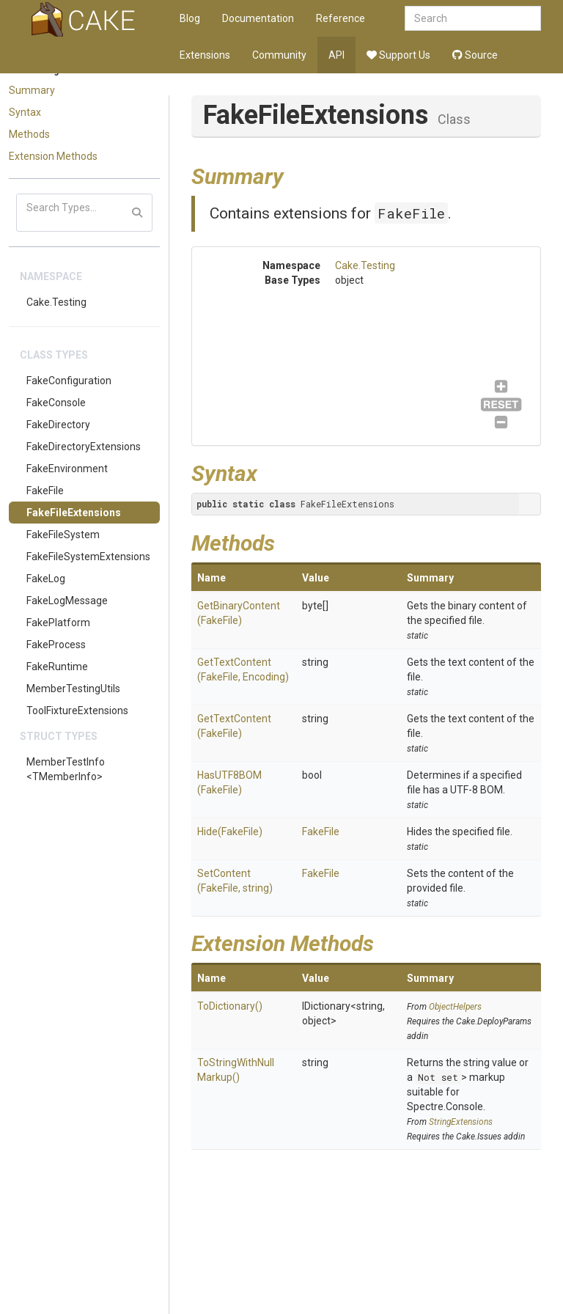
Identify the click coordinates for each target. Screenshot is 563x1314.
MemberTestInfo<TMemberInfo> (65, 769)
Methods (29, 134)
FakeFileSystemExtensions (88, 556)
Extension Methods (53, 156)
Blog (190, 18)
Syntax (25, 112)
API (336, 55)
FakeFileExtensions (73, 512)
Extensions (205, 55)
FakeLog (45, 578)
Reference (340, 18)
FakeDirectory (58, 424)
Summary (32, 90)
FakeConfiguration (68, 380)
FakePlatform (58, 622)
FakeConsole (56, 402)
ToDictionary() (229, 1006)
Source (475, 55)
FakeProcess (56, 644)
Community (279, 55)
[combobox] (473, 18)
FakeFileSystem (63, 534)
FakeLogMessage (67, 600)
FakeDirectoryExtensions (83, 446)
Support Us (398, 55)
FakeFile (45, 490)
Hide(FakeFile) (229, 831)
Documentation (258, 18)
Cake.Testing (56, 302)
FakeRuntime (57, 666)
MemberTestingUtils (73, 688)
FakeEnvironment (67, 468)
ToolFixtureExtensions (77, 710)
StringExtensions (461, 1122)
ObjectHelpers (455, 1007)
